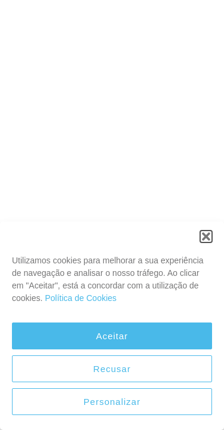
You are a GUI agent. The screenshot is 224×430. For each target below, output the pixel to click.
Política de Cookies (80, 298)
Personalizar (112, 402)
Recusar (112, 369)
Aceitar (112, 336)
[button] (206, 236)
